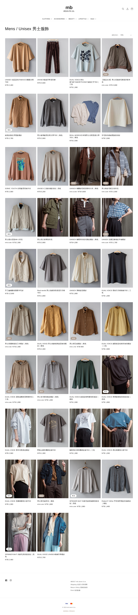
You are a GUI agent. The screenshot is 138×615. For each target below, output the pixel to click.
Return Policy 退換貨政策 (79, 587)
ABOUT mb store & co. (78, 581)
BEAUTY (72, 19)
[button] (123, 9)
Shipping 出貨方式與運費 (79, 584)
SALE (92, 19)
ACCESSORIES (59, 19)
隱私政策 (72, 611)
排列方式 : (115, 35)
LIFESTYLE (83, 19)
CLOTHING (46, 19)
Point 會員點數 (75, 590)
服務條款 (65, 611)
